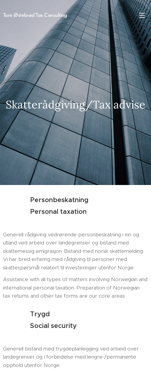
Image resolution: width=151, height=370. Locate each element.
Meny (142, 15)
